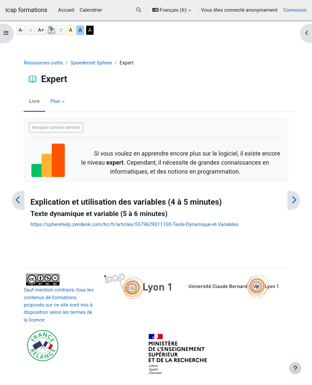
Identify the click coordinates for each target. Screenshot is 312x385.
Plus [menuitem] (55, 101)
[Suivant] (294, 200)
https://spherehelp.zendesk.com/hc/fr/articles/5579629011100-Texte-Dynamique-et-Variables (134, 224)
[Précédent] (18, 200)
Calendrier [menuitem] (91, 10)
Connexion (295, 10)
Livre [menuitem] (34, 101)
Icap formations (26, 9)
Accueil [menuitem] (66, 10)
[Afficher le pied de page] (295, 368)
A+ (41, 30)
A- (21, 30)
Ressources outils (43, 63)
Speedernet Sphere (91, 63)
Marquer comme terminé (56, 127)
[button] (139, 10)
